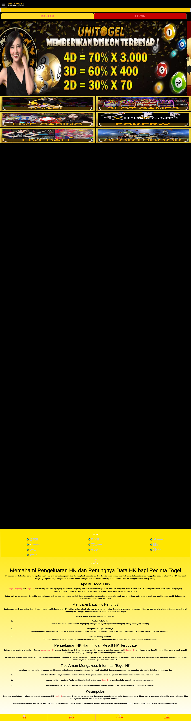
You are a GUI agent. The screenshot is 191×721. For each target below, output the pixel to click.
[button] (4, 58)
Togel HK (30, 589)
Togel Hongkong (15, 589)
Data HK (105, 680)
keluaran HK (129, 650)
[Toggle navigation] (3, 4)
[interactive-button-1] (47, 103)
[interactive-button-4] (143, 119)
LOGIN (140, 16)
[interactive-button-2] (143, 103)
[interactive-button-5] (47, 135)
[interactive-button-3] (47, 119)
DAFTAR (47, 16)
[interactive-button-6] (143, 135)
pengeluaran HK (47, 650)
